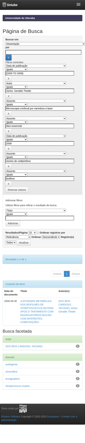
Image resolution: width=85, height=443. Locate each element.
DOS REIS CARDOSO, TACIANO (65, 304)
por (7, 47)
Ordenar (36, 237)
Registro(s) (67, 237)
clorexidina (11, 371)
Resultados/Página (16, 232)
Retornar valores (17, 189)
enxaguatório (12, 378)
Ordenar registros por (52, 232)
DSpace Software (10, 416)
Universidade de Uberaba (20, 18)
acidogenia (11, 364)
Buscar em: (12, 39)
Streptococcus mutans (17, 386)
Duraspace (53, 416)
